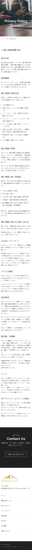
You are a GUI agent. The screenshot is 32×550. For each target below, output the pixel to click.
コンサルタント (6, 511)
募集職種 (3, 521)
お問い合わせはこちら (16, 454)
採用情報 (4, 516)
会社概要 (4, 526)
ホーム (3, 39)
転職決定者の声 (5, 505)
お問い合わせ (5, 531)
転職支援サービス (6, 501)
